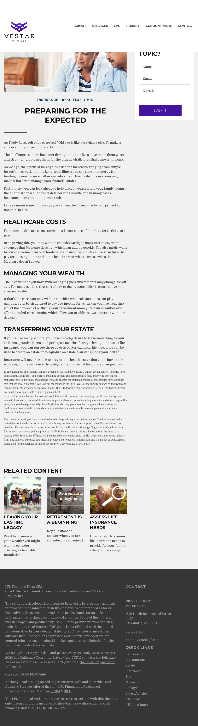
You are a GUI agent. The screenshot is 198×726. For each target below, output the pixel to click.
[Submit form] (160, 110)
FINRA (55, 691)
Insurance (133, 671)
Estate (130, 665)
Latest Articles (136, 693)
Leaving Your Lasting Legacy (21, 522)
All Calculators (136, 705)
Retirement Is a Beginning (64, 519)
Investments (135, 660)
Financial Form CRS (27, 587)
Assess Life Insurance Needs (104, 522)
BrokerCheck (15, 596)
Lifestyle (131, 688)
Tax (128, 677)
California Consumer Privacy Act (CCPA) (50, 657)
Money (130, 682)
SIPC (67, 691)
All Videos (132, 699)
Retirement (134, 654)
